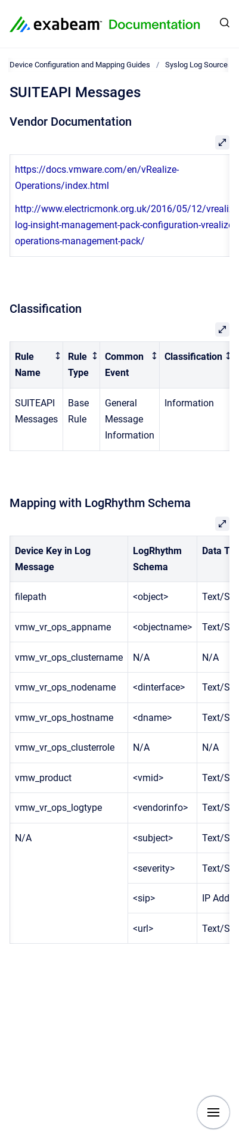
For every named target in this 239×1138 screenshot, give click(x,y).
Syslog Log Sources (198, 64)
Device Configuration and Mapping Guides (80, 64)
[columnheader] (36, 364)
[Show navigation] (213, 1112)
